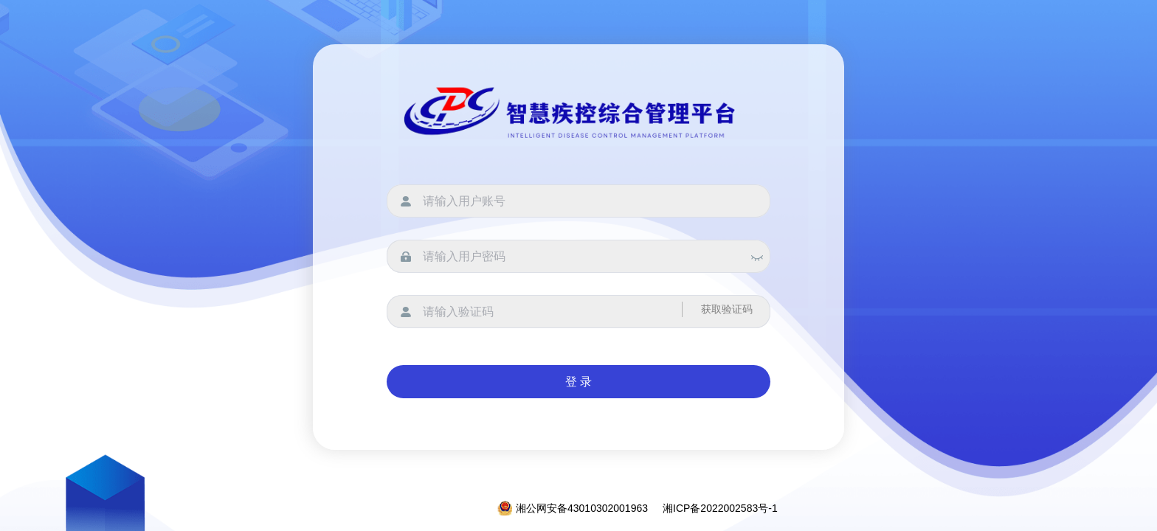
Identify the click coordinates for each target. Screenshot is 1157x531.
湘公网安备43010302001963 (572, 508)
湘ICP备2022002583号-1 (720, 508)
